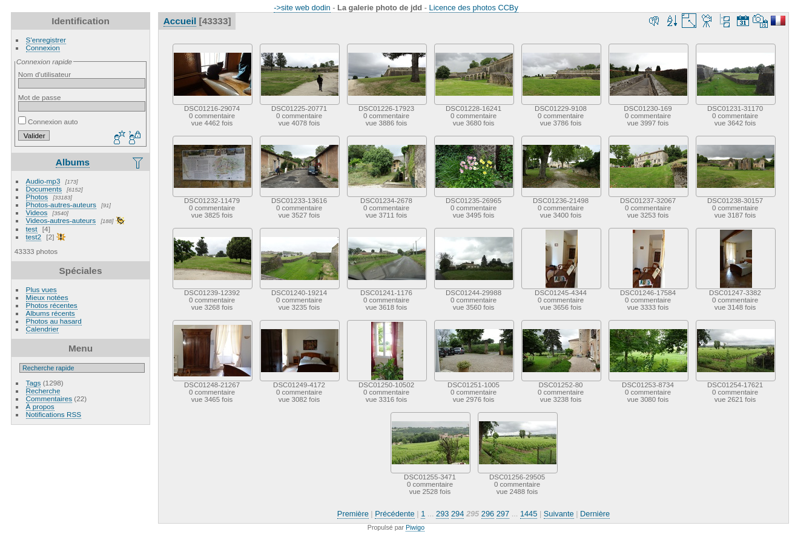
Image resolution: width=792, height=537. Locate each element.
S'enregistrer (46, 40)
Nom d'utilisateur (44, 74)
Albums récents (50, 313)
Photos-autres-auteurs (61, 204)
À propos (40, 406)
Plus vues (41, 289)
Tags (33, 383)
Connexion (43, 48)
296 (487, 513)
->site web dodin (302, 7)
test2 (34, 237)
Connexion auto (48, 121)
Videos (37, 212)
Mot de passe (39, 97)
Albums (73, 162)
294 (457, 513)
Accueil (180, 21)
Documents (44, 189)
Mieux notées (47, 297)
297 (503, 513)
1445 (528, 513)
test (32, 229)
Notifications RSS (54, 414)
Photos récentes (52, 305)
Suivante (559, 513)
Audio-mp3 (43, 181)
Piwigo (415, 527)
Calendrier (42, 329)
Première (353, 513)
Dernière (595, 513)
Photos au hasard (54, 321)
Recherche (43, 391)
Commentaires (49, 398)
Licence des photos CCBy (473, 7)
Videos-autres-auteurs (61, 220)
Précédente (394, 513)
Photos (37, 197)
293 (442, 513)
